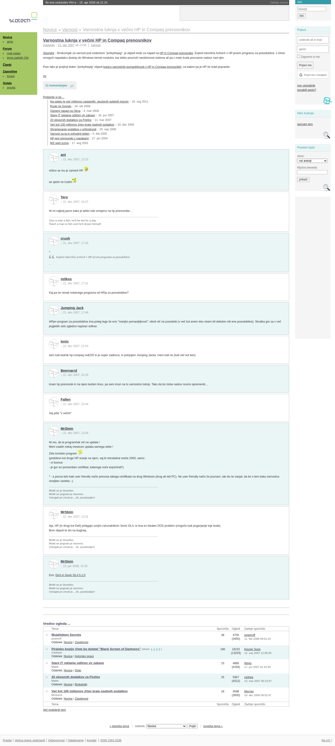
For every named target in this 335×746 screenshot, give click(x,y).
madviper (56, 652)
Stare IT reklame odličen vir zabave (72, 115)
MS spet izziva (59, 143)
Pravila (7, 740)
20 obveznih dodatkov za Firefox (70, 120)
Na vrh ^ (327, 740)
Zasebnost (81, 642)
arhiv (10, 41)
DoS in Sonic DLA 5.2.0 (70, 575)
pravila (11, 87)
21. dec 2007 (66, 45)
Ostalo (7, 83)
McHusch (56, 695)
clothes (248, 677)
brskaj (11, 76)
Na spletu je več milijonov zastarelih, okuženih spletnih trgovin (89, 101)
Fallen (66, 399)
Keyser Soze (252, 649)
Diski (78, 670)
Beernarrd (69, 370)
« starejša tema (119, 726)
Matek (54, 666)
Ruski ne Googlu (60, 106)
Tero (64, 197)
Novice (7, 37)
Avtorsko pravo (84, 656)
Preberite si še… (53, 97)
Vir (45, 76)
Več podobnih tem (54, 710)
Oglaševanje (76, 740)
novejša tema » (213, 726)
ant (63, 155)
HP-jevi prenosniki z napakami (69, 138)
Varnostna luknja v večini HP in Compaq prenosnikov (97, 40)
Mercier (249, 691)
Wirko (247, 663)
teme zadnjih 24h (18, 57)
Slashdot (48, 53)
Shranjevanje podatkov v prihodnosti (73, 129)
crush (65, 238)
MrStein (67, 428)
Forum (7, 48)
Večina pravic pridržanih (30, 740)
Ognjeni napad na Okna (65, 111)
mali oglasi (13, 53)
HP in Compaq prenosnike (176, 53)
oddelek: (160, 726)
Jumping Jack (72, 308)
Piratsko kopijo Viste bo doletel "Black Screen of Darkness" (96, 649)
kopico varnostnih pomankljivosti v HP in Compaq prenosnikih (142, 67)
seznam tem (305, 124)
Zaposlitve (10, 71)
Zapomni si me (308, 56)
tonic (65, 341)
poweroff (56, 638)
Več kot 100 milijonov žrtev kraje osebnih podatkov (82, 124)
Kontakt (92, 740)
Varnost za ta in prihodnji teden (70, 133)
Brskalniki (81, 684)
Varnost (96, 45)
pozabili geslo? (306, 90)
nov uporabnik (306, 85)
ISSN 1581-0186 (110, 740)
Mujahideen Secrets (66, 634)
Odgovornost (56, 740)
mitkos (66, 279)
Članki (7, 64)
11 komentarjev (56, 85)
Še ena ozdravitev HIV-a (76, 2)
